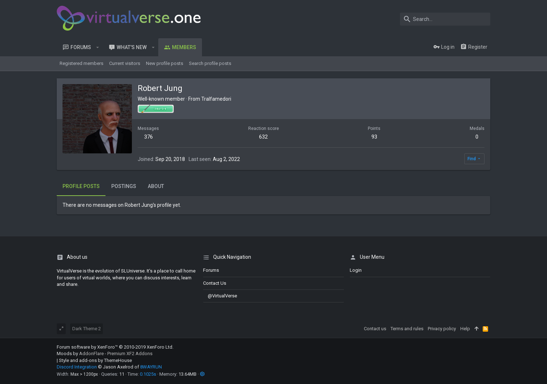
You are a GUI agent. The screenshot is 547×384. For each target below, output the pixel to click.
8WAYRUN (151, 367)
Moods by (104, 353)
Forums (211, 270)
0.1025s (148, 374)
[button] (97, 47)
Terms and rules (407, 328)
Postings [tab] (123, 186)
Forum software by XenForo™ (115, 347)
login (356, 270)
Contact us (214, 283)
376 (148, 137)
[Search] (445, 19)
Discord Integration (77, 367)
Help (465, 328)
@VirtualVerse (220, 295)
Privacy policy (442, 328)
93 (374, 137)
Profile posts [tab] (81, 186)
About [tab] (156, 186)
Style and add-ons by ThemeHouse (95, 360)
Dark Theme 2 (86, 328)
